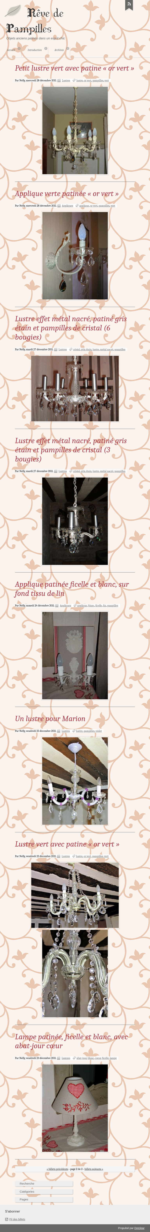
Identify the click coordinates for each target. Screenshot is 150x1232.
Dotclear (139, 1228)
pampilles (97, 80)
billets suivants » (94, 1169)
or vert (87, 80)
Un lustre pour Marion (50, 718)
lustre (79, 80)
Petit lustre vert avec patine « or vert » (74, 68)
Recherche (27, 1183)
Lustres (66, 80)
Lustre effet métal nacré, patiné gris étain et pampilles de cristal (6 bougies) (71, 328)
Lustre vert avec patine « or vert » (67, 844)
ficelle (98, 605)
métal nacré (106, 349)
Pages (24, 1199)
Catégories (27, 1191)
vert (106, 80)
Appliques (67, 205)
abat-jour (82, 1058)
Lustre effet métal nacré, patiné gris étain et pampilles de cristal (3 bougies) (71, 449)
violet (99, 731)
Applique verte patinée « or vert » (67, 193)
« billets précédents (57, 1169)
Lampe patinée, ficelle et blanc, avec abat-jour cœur (71, 1041)
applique (84, 205)
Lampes (66, 1058)
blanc (91, 605)
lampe (113, 1058)
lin (104, 605)
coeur (98, 1058)
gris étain (86, 349)
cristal (76, 349)
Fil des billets (17, 1219)
